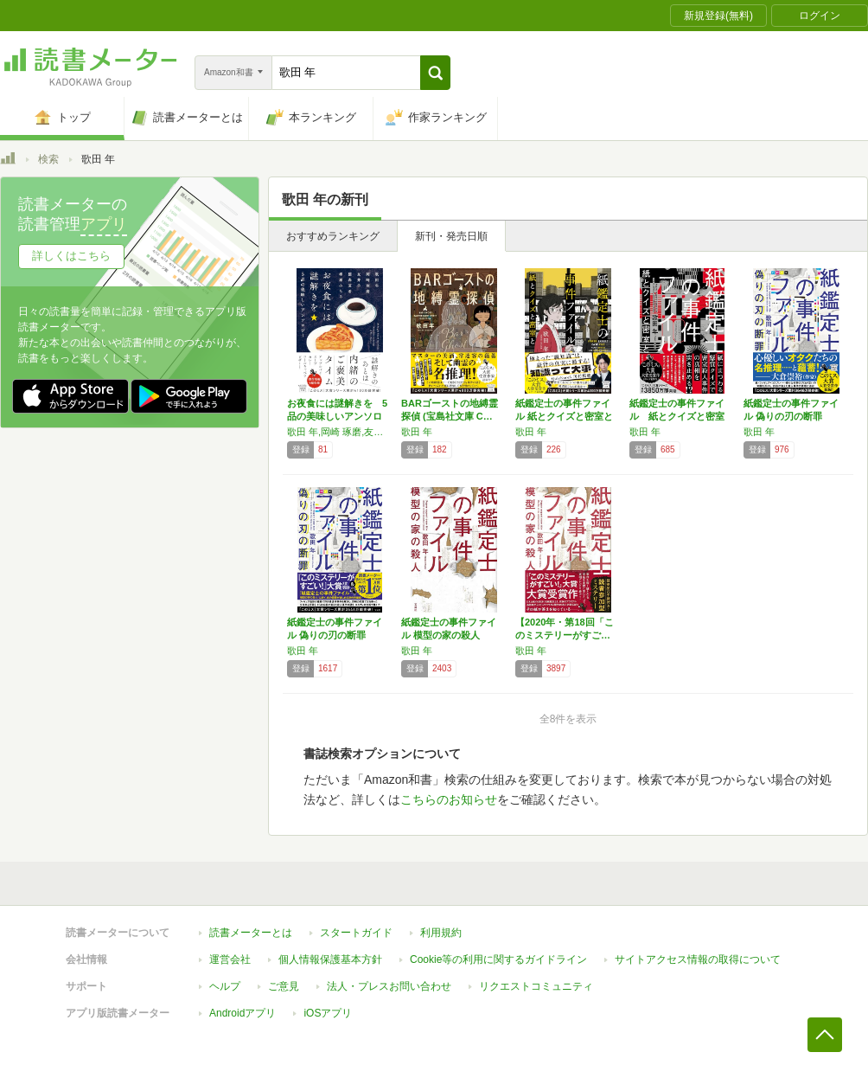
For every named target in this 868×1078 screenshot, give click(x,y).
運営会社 (230, 959)
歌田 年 (416, 432)
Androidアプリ (242, 1013)
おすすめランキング (333, 236)
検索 (48, 159)
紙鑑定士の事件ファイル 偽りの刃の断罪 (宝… (791, 416)
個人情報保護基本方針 (330, 959)
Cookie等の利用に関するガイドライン (498, 959)
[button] (435, 72)
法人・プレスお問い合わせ (389, 986)
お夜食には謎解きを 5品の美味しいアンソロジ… (337, 416)
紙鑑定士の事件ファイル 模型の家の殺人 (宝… (448, 635)
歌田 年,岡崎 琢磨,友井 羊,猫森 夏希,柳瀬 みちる (340, 432)
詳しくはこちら (71, 255)
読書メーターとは (250, 932)
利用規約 (441, 932)
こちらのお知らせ (448, 799)
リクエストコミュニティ (536, 986)
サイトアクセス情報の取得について (698, 959)
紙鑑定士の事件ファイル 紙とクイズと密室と (676, 416)
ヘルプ (224, 986)
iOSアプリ (327, 1013)
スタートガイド (356, 932)
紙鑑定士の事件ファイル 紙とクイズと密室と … (564, 416)
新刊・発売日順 (451, 236)
